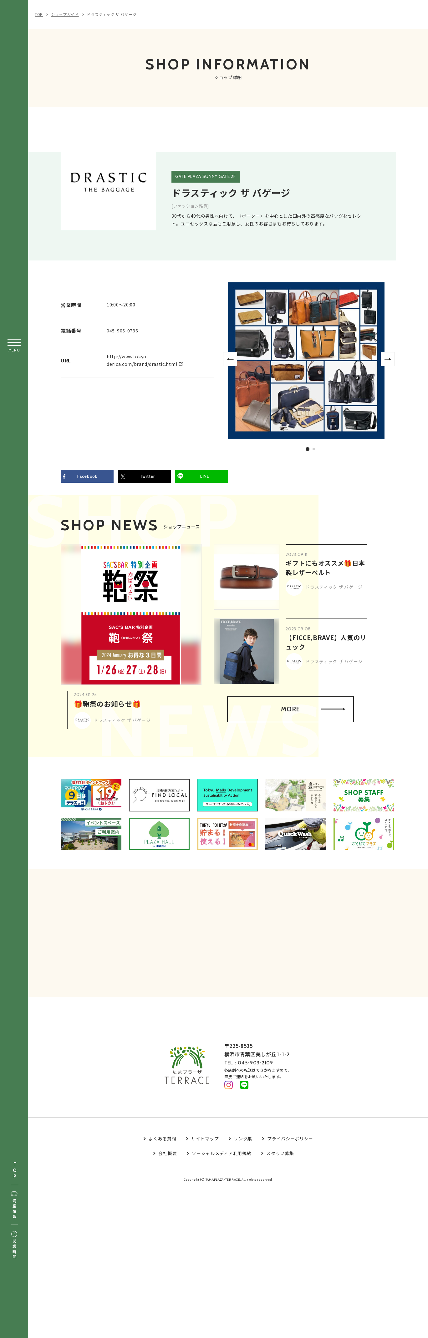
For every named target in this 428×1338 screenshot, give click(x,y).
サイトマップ (205, 1141)
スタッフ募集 (280, 1156)
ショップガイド (65, 14)
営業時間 (14, 1245)
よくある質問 (162, 1141)
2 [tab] (314, 449)
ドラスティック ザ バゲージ (111, 14)
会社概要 (167, 1156)
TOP (15, 1170)
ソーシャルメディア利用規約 (221, 1156)
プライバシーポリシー (290, 1141)
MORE (312, 709)
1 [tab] (307, 449)
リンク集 (243, 1141)
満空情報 (14, 1205)
